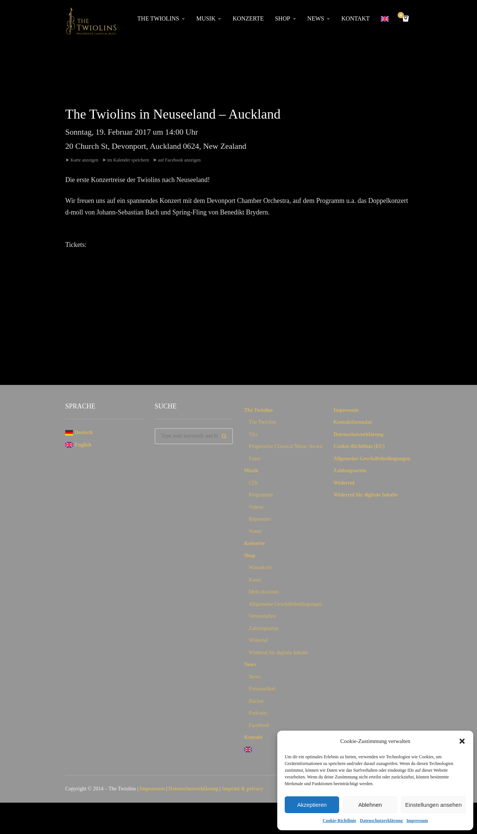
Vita (253, 436)
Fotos (254, 460)
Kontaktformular (353, 423)
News (315, 18)
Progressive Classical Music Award (285, 448)
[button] (462, 741)
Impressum (417, 820)
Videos (256, 508)
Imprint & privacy (242, 790)
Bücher (256, 702)
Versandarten (262, 617)
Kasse (255, 581)
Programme (261, 496)
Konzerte (248, 18)
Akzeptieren (311, 805)
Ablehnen (370, 805)
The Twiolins (158, 18)
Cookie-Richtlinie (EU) (359, 448)
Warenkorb (260, 569)
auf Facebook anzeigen (180, 160)
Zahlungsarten (264, 630)
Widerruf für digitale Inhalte (278, 654)
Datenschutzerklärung (381, 820)
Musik (206, 18)
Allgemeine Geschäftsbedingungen (285, 605)
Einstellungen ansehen (433, 805)
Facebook (259, 727)
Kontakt (355, 18)
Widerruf (258, 642)
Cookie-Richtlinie (339, 820)
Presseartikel (262, 690)
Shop (282, 18)
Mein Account (264, 593)
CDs (253, 484)
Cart (402, 15)
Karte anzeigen (84, 160)
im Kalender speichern (129, 160)
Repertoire (260, 520)
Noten (255, 533)
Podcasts (258, 714)
